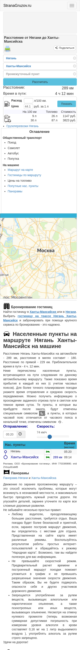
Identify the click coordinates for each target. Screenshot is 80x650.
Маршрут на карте (20, 169)
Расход (16, 100)
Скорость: (46, 426)
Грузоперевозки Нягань (22, 126)
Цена (15, 106)
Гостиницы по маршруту (24, 175)
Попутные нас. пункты (23, 186)
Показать (66, 103)
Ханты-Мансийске (43, 311)
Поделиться (66, 47)
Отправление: (15, 426)
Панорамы (15, 191)
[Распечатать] (7, 50)
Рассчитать (40, 82)
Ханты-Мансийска (43, 478)
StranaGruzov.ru (17, 5)
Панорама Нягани (15, 478)
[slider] (50, 437)
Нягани (70, 311)
